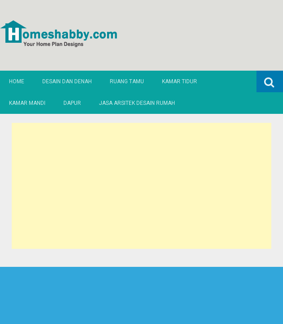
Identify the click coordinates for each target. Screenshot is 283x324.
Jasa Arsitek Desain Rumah (137, 103)
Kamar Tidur (179, 81)
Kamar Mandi (27, 103)
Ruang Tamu (127, 81)
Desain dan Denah (67, 81)
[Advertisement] (141, 186)
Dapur (72, 103)
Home (16, 81)
